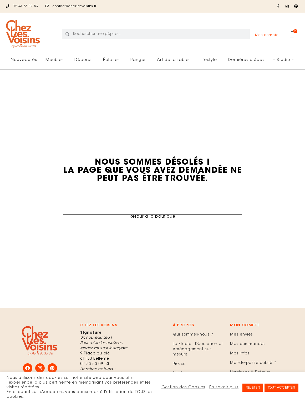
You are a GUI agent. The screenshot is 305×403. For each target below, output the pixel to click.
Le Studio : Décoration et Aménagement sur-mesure (198, 349)
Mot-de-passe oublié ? (253, 363)
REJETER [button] (253, 387)
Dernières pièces (246, 60)
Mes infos (240, 353)
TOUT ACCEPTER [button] (281, 387)
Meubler (55, 60)
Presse (179, 364)
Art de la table (174, 60)
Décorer (84, 60)
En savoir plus (223, 387)
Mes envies (241, 335)
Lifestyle (210, 60)
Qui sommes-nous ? (193, 335)
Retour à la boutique (152, 217)
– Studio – (283, 60)
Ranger (139, 60)
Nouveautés (24, 60)
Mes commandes (248, 344)
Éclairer (112, 60)
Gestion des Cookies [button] (183, 387)
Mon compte (267, 35)
